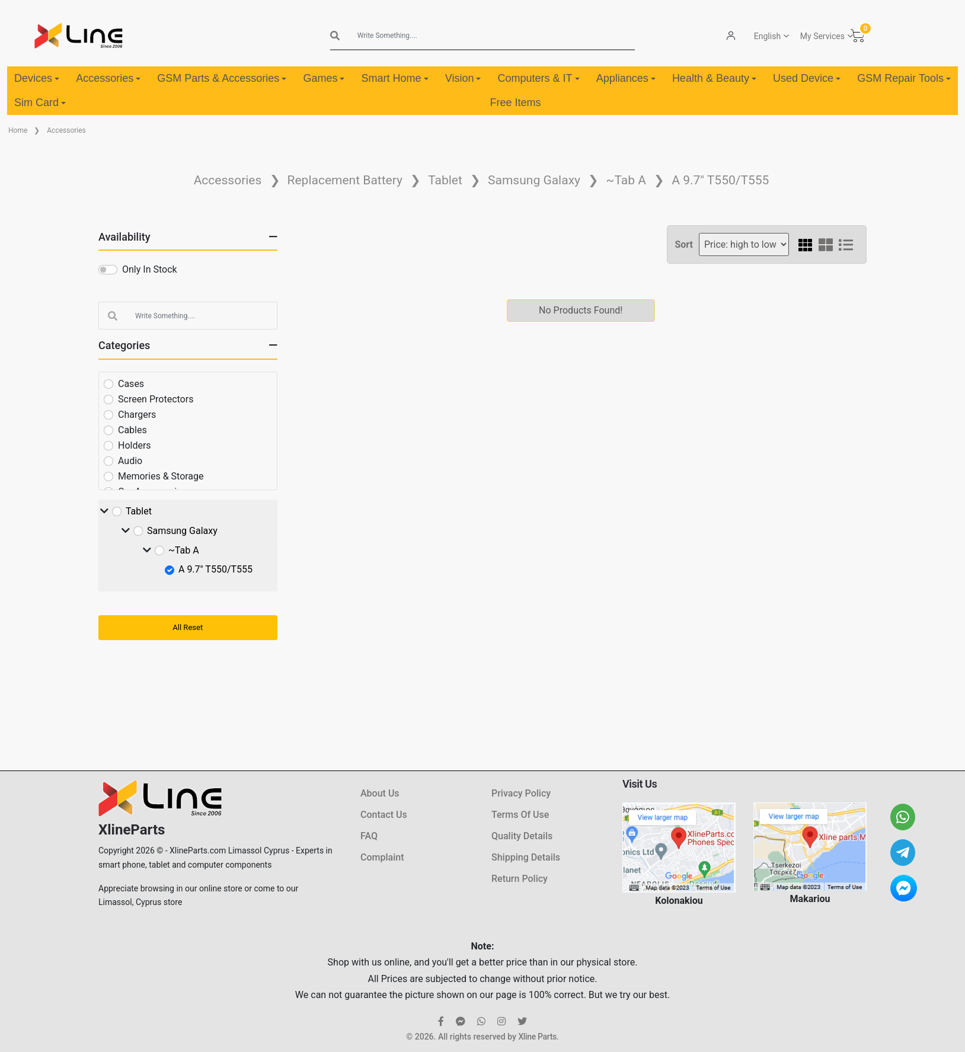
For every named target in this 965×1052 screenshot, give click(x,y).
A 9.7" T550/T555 (720, 180)
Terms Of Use (520, 814)
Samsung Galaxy (534, 180)
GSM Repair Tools (904, 78)
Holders (134, 445)
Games (323, 78)
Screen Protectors (155, 399)
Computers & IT (539, 78)
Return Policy (519, 878)
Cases (131, 383)
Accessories (108, 78)
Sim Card (40, 102)
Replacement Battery (344, 180)
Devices (36, 78)
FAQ (369, 836)
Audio (130, 460)
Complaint (382, 857)
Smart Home (395, 78)
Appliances (626, 78)
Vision (463, 78)
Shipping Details (525, 857)
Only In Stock (149, 269)
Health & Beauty (714, 78)
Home (17, 130)
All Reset (187, 627)
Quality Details (521, 836)
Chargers (137, 414)
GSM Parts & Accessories (221, 78)
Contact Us (383, 814)
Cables (132, 430)
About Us (380, 793)
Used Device (807, 78)
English (767, 36)
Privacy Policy (521, 793)
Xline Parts (537, 1036)
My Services (822, 36)
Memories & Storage (161, 476)
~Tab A (626, 180)
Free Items (515, 102)
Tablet (445, 180)
